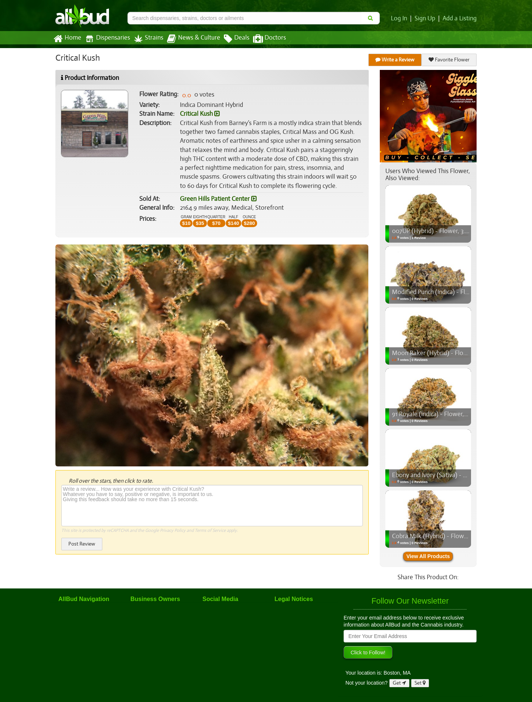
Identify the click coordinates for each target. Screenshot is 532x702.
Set (420, 683)
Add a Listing (460, 18)
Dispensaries (106, 38)
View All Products (428, 556)
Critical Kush (200, 114)
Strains (146, 38)
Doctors (263, 39)
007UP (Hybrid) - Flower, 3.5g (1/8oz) (441, 231)
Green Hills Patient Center (217, 199)
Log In (400, 18)
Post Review (81, 544)
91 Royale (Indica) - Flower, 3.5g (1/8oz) (443, 414)
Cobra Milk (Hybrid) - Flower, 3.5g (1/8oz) (446, 536)
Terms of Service (209, 530)
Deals (231, 39)
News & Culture (189, 39)
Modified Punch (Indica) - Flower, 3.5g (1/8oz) (452, 292)
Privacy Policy (172, 530)
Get (399, 683)
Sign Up (426, 18)
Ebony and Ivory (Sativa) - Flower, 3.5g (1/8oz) (453, 475)
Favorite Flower (449, 60)
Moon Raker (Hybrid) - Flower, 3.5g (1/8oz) (448, 353)
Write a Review (395, 60)
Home (67, 39)
